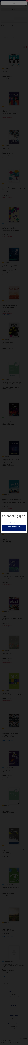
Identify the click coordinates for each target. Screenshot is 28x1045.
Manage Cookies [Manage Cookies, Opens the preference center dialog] (14, 522)
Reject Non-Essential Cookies (14, 529)
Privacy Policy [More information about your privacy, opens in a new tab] (5, 518)
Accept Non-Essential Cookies (14, 526)
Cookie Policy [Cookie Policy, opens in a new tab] (11, 518)
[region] (14, 522)
